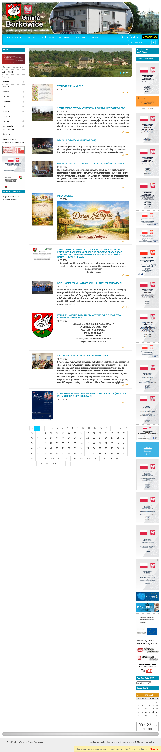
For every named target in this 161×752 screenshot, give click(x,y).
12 (95, 428)
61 (100, 443)
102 (59, 458)
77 (100, 448)
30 (106, 433)
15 (113, 428)
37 (51, 438)
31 (112, 433)
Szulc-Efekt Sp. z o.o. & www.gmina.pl (117, 742)
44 (94, 438)
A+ (128, 37)
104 (74, 458)
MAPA (52, 37)
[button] (34, 37)
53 (51, 443)
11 (89, 428)
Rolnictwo (6, 116)
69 (51, 448)
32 (118, 433)
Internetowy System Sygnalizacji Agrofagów (146, 642)
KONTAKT (80, 37)
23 (63, 433)
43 (87, 438)
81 (124, 448)
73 (75, 448)
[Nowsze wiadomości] (32, 428)
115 (54, 464)
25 (75, 433)
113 (40, 464)
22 (57, 433)
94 (106, 453)
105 (81, 458)
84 (45, 453)
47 (112, 438)
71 (63, 448)
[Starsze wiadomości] (68, 463)
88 (69, 453)
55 (63, 443)
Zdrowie (5, 111)
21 (51, 433)
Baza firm (6, 134)
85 (51, 453)
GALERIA (30, 37)
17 (126, 428)
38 (57, 438)
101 (52, 458)
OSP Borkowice (14, 37)
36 (45, 438)
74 (81, 448)
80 (118, 448)
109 (110, 458)
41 (75, 438)
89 (75, 453)
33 (124, 433)
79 (112, 448)
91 (87, 453)
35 (38, 438)
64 (118, 443)
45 (100, 438)
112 (33, 464)
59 (87, 443)
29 (100, 433)
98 (32, 458)
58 (81, 443)
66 (32, 448)
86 (57, 453)
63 (112, 443)
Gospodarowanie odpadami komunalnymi (13, 140)
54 (57, 443)
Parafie (5, 121)
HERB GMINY (65, 37)
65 (124, 443)
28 (94, 433)
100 (45, 458)
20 (45, 433)
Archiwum (135, 37)
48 (118, 438)
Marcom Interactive (145, 742)
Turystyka (6, 102)
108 (103, 458)
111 (124, 458)
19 (38, 433)
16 (120, 428)
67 (38, 448)
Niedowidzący (149, 37)
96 (118, 453)
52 (45, 443)
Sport (4, 106)
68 (45, 448)
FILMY (41, 37)
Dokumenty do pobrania (13, 67)
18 (32, 433)
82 (32, 453)
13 (101, 428)
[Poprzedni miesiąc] (137, 695)
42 (81, 438)
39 (63, 438)
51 (38, 443)
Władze (5, 91)
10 (83, 428)
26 (81, 433)
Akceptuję (154, 749)
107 (95, 458)
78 (106, 448)
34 (32, 438)
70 (57, 448)
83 (38, 453)
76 (94, 448)
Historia (5, 82)
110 (117, 458)
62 (106, 443)
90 (81, 453)
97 (124, 453)
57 (75, 443)
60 (94, 443)
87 (63, 453)
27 (87, 433)
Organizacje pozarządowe (8, 127)
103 (67, 458)
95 (112, 453)
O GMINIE (94, 37)
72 (69, 448)
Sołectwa (6, 77)
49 (124, 438)
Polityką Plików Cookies (138, 749)
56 (69, 443)
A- (123, 37)
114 (47, 464)
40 (69, 438)
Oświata (5, 87)
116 (62, 464)
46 (106, 438)
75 (87, 448)
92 (94, 453)
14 (107, 428)
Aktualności (7, 72)
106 (88, 458)
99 (38, 458)
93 (100, 453)
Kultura (5, 96)
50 (32, 443)
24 (69, 433)
